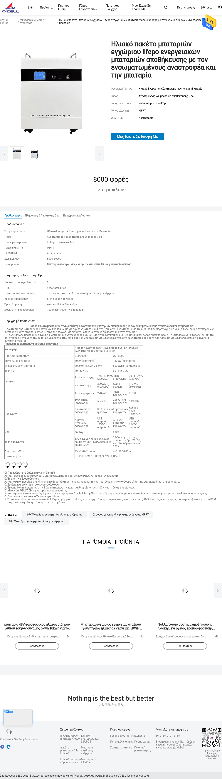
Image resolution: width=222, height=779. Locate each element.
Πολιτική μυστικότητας (140, 749)
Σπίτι (31, 7)
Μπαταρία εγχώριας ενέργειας (32, 21)
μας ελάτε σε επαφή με (137, 136)
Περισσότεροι (36, 645)
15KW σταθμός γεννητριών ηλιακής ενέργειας (54, 514)
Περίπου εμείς (63, 7)
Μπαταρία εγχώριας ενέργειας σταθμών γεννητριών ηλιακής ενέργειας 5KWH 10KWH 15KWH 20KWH (111, 628)
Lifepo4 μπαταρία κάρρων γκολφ (70, 761)
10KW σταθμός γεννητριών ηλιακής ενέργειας (36, 521)
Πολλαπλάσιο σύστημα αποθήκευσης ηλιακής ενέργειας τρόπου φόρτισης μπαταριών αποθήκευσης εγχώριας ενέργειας (185, 630)
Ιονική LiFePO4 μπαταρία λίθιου (70, 737)
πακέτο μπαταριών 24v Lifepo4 (69, 750)
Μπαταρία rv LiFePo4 (88, 761)
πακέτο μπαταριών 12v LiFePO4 (90, 738)
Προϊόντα (46, 7)
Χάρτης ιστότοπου (121, 747)
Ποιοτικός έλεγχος (113, 7)
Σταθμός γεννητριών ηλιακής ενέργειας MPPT (121, 514)
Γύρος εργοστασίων (88, 7)
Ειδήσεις (206, 7)
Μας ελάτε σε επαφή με (141, 7)
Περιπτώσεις (186, 7)
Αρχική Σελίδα (4, 21)
